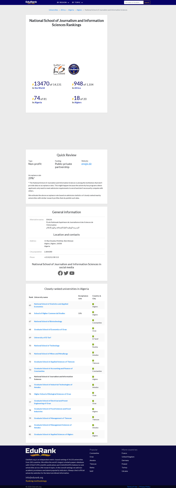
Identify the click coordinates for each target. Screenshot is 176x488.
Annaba (93, 460)
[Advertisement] (45, 45)
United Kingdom (128, 457)
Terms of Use (132, 487)
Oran (92, 457)
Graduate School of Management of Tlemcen (53, 418)
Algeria (71, 10)
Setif (91, 471)
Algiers (79, 10)
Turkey (124, 467)
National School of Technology (46, 345)
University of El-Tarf (42, 337)
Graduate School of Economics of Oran (50, 329)
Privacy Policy (144, 487)
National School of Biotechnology (48, 321)
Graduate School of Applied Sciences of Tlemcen (54, 362)
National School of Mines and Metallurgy (51, 354)
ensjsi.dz (86, 163)
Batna (92, 467)
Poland (124, 464)
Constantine (94, 453)
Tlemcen (93, 464)
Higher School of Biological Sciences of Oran (52, 394)
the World (40, 88)
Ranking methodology (36, 481)
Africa (63, 10)
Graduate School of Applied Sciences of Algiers (53, 434)
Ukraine (125, 471)
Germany (125, 460)
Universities (53, 10)
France (124, 453)
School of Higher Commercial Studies (49, 313)
